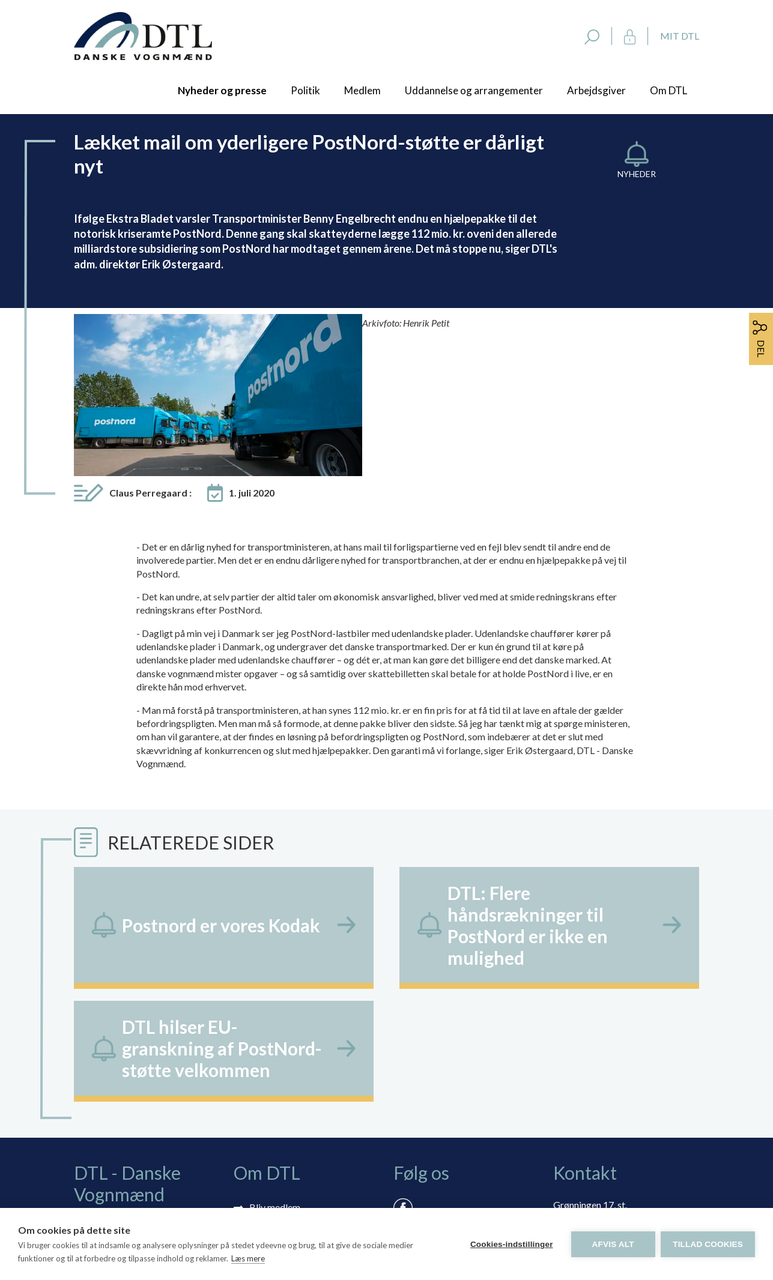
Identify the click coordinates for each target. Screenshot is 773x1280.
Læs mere (248, 1258)
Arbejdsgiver (596, 90)
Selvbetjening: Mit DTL (297, 1095)
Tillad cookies (708, 1244)
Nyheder (636, 174)
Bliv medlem (274, 1060)
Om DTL (668, 90)
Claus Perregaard (150, 346)
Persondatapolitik (286, 1130)
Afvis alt (613, 1244)
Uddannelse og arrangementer (474, 90)
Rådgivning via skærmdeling (307, 1112)
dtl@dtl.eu (574, 1117)
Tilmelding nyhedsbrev (296, 1078)
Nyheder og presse (222, 90)
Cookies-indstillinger (511, 1244)
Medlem (362, 90)
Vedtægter (271, 1147)
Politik (305, 90)
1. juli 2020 (251, 346)
